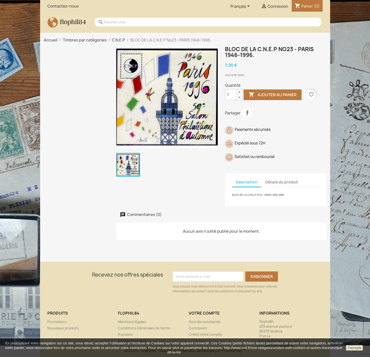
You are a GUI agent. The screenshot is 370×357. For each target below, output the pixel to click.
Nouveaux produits (63, 328)
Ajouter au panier (273, 95)
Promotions (57, 321)
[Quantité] (231, 94)
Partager (247, 113)
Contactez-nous (63, 6)
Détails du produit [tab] (281, 182)
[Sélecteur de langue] (241, 6)
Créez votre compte (205, 334)
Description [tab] (246, 182)
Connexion (198, 328)
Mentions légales (132, 321)
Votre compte (204, 313)
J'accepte (354, 348)
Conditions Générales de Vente (144, 328)
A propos (125, 334)
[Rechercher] (203, 22)
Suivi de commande (204, 321)
